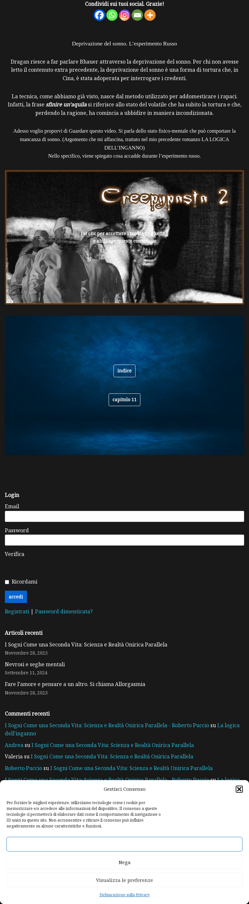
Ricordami (24, 581)
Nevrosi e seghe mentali (35, 664)
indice (124, 370)
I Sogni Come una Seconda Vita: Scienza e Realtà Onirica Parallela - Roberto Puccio (107, 725)
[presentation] (126, 562)
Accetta (124, 844)
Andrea (14, 745)
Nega (125, 862)
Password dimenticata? (64, 611)
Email (12, 506)
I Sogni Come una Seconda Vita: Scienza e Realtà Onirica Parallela (86, 644)
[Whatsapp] (112, 15)
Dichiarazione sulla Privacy (125, 895)
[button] (239, 789)
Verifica (14, 554)
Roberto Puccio (23, 768)
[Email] (137, 15)
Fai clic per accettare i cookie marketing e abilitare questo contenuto (124, 237)
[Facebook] (99, 15)
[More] (150, 15)
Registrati (17, 611)
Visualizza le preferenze (124, 880)
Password (17, 530)
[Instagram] (124, 15)
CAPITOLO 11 (124, 399)
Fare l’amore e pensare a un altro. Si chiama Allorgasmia (75, 684)
